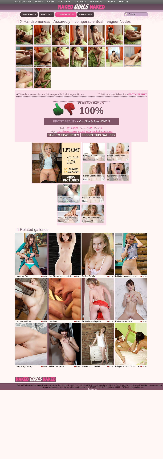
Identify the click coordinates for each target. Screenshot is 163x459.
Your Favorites (65, 14)
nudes (104, 131)
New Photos (29, 14)
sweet (74, 131)
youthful (96, 131)
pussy (60, 131)
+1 (58, 109)
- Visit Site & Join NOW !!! (81, 121)
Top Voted (46, 14)
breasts (67, 131)
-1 (69, 109)
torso (109, 131)
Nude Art (123, 2)
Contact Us (92, 389)
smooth (81, 131)
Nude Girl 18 (96, 2)
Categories (85, 14)
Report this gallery (98, 135)
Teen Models (79, 2)
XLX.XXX (50, 2)
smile (88, 131)
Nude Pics (110, 2)
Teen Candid (64, 2)
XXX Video (38, 2)
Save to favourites (63, 135)
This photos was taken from (122, 94)
